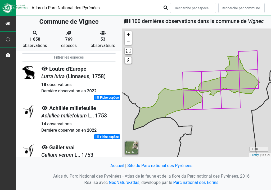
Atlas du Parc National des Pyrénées (65, 7)
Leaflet (254, 154)
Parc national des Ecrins (195, 182)
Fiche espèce (107, 97)
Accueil (117, 165)
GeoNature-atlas (124, 182)
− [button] (128, 41)
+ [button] (128, 34)
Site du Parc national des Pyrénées (159, 165)
